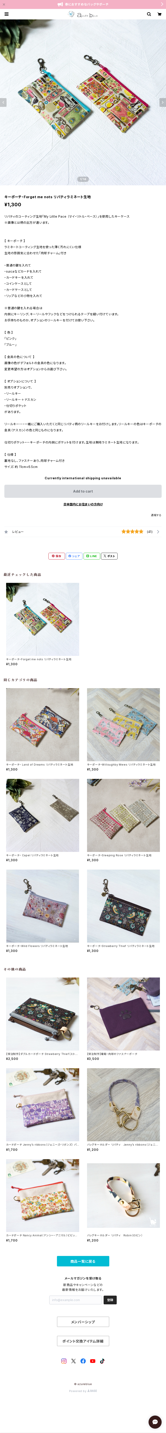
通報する (156, 515)
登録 (110, 1300)
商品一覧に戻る (83, 1261)
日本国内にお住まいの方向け (83, 504)
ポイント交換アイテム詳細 (83, 1341)
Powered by (83, 1391)
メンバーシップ (83, 1322)
